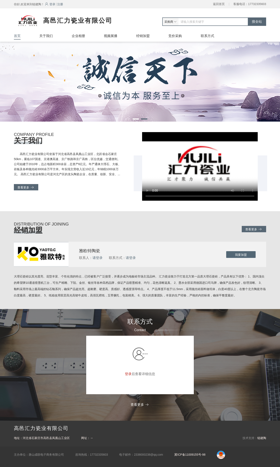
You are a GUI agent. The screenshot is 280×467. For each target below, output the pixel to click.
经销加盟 (143, 36)
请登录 (97, 258)
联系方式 (207, 36)
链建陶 (261, 438)
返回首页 (219, 4)
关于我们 (46, 36)
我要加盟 (241, 254)
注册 (60, 4)
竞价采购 (175, 36)
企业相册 (78, 36)
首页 (17, 36)
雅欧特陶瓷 (89, 250)
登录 (50, 4)
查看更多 (25, 187)
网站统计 (6, 465)
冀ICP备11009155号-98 (189, 454)
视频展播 (110, 36)
